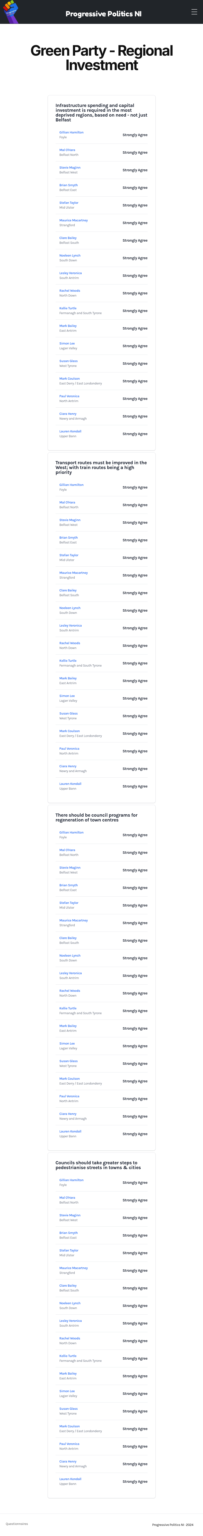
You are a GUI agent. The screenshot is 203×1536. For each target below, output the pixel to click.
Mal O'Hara (67, 150)
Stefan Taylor (69, 203)
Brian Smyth (68, 185)
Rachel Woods (69, 291)
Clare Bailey (68, 238)
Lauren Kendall (70, 431)
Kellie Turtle (68, 308)
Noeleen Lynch (70, 255)
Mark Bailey (68, 326)
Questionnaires (17, 1524)
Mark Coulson (69, 379)
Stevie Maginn (70, 168)
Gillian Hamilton (71, 132)
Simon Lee (67, 343)
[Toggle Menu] (194, 12)
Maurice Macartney (73, 220)
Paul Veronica (69, 396)
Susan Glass (68, 361)
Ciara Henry (68, 414)
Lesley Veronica (70, 273)
